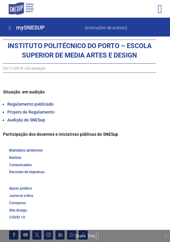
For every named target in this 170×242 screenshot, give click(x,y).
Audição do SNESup (26, 119)
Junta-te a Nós (21, 196)
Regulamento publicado (30, 104)
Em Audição (35, 68)
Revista (15, 158)
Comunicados (20, 165)
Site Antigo (18, 210)
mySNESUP (30, 27)
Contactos (17, 203)
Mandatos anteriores (26, 150)
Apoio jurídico (20, 188)
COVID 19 (17, 217)
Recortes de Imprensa (26, 172)
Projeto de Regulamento (31, 112)
